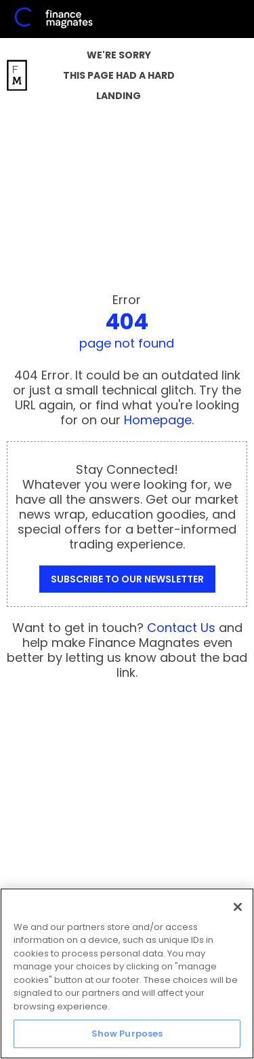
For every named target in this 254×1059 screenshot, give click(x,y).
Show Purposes (127, 1033)
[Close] (238, 907)
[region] (127, 973)
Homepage (158, 419)
